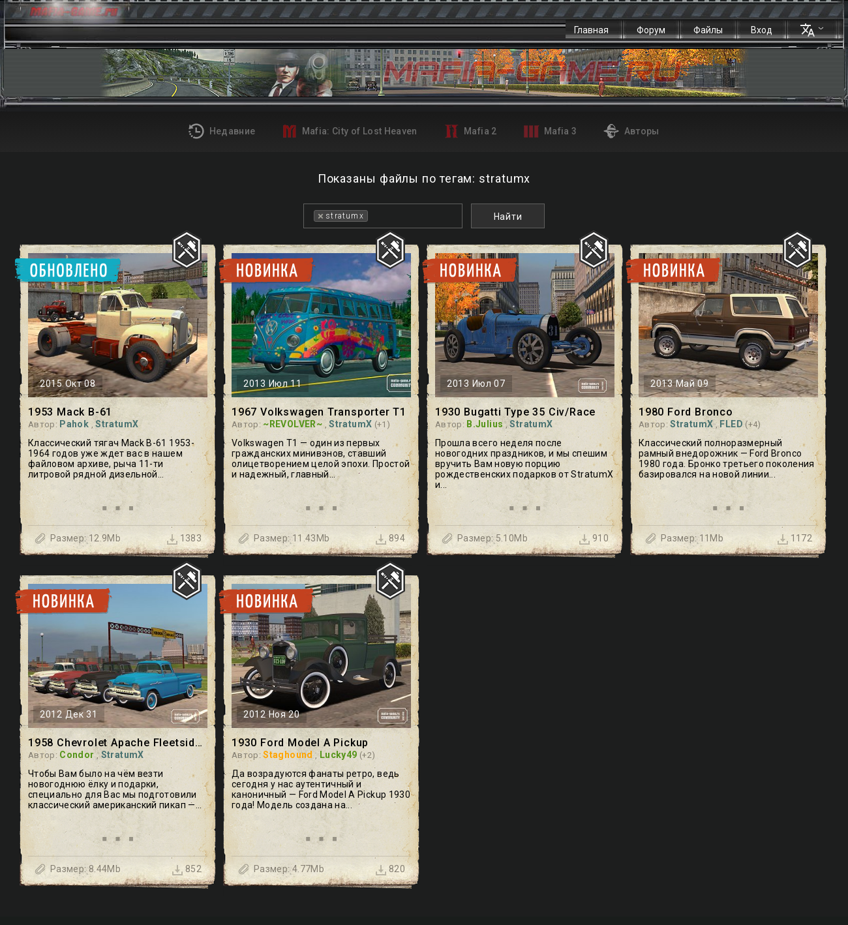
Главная (591, 30)
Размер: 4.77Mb (289, 869)
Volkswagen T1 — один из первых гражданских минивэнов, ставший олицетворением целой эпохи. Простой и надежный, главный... (321, 458)
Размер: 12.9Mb (85, 538)
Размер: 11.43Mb (291, 538)
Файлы (708, 30)
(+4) (753, 424)
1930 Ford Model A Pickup (300, 742)
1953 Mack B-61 (70, 412)
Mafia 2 (470, 131)
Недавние (222, 131)
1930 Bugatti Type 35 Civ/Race (515, 412)
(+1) (382, 424)
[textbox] (374, 216)
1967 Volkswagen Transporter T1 (319, 412)
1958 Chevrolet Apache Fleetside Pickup (117, 742)
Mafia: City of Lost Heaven (349, 131)
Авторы (631, 131)
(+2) (367, 755)
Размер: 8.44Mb (85, 869)
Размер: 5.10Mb (492, 538)
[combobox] (382, 216)
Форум (651, 30)
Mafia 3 (550, 131)
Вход (761, 30)
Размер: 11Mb (692, 538)
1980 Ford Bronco (686, 412)
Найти (508, 216)
